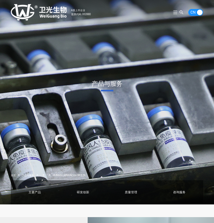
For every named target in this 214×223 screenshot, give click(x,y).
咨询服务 (179, 192)
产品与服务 (28, 175)
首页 (13, 175)
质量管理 (131, 192)
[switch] (195, 12)
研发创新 (83, 192)
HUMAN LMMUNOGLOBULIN (69, 175)
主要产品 (34, 192)
